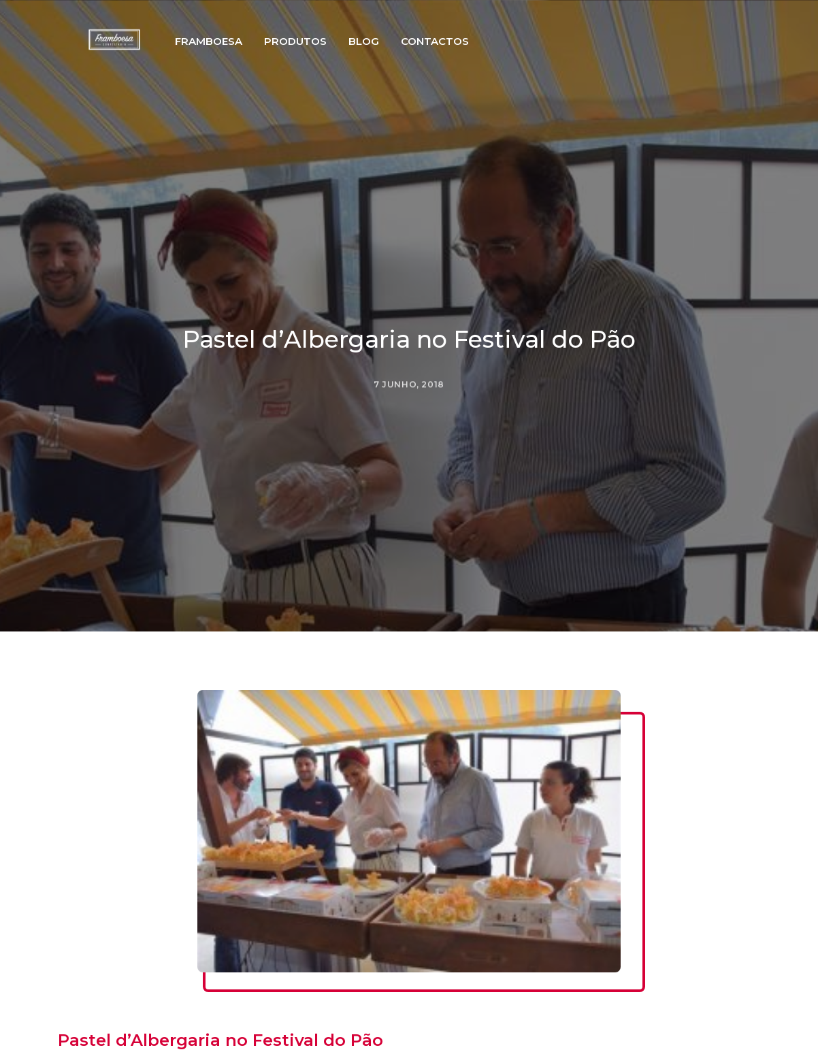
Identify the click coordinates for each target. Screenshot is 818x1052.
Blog (391, 63)
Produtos (323, 63)
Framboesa (236, 63)
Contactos (463, 63)
